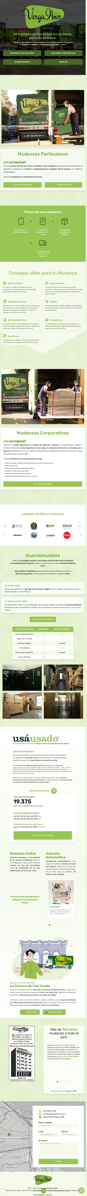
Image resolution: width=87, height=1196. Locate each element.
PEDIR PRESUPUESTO (43, 619)
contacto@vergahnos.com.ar (54, 1114)
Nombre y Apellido (58, 1125)
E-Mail (49, 1133)
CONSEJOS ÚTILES (63, 185)
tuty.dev (49, 1195)
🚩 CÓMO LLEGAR (30, 1012)
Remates (63, 62)
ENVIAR (58, 1161)
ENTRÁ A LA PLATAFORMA (43, 835)
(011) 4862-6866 (49, 1111)
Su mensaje (58, 1148)
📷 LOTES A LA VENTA (54, 1012)
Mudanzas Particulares (22, 53)
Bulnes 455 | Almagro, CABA (53, 1117)
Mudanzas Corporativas (63, 53)
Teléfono (69, 1133)
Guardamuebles (22, 62)
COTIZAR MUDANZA (22, 185)
